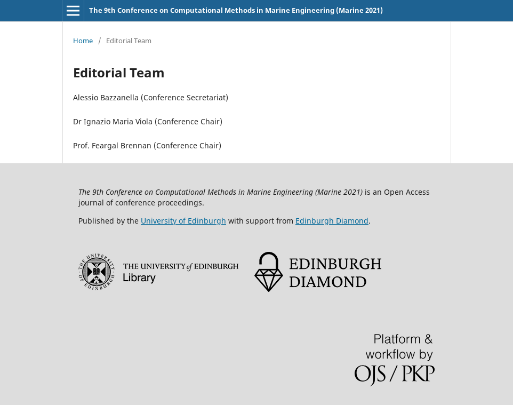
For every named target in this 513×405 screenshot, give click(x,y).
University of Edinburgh (183, 221)
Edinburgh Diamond (331, 221)
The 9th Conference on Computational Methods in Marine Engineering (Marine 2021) (236, 10)
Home (83, 40)
